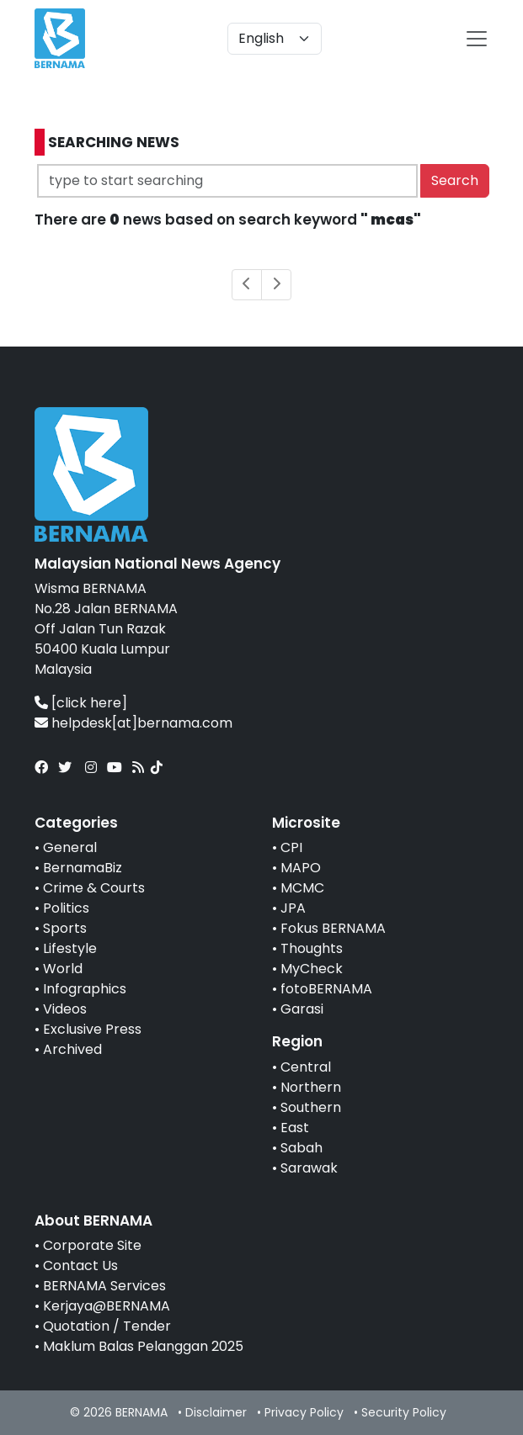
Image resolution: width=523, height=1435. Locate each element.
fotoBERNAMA (326, 988)
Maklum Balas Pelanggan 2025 (143, 1346)
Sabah (301, 1147)
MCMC (302, 888)
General (70, 847)
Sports (65, 928)
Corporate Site (92, 1245)
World (63, 968)
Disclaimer (216, 1412)
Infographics (84, 988)
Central (305, 1067)
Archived (72, 1049)
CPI (291, 847)
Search (454, 180)
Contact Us (80, 1265)
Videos (65, 1009)
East (294, 1127)
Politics (66, 908)
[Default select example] (274, 39)
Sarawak (309, 1168)
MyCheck (311, 968)
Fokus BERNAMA (333, 928)
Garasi (301, 1009)
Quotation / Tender (107, 1326)
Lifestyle (70, 948)
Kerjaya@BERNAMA (106, 1306)
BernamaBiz (82, 867)
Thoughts (311, 948)
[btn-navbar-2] (476, 38)
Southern (310, 1107)
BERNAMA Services (104, 1285)
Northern (310, 1087)
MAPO (300, 867)
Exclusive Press (92, 1029)
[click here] (89, 702)
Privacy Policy (304, 1412)
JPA (293, 908)
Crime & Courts (94, 888)
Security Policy (403, 1412)
